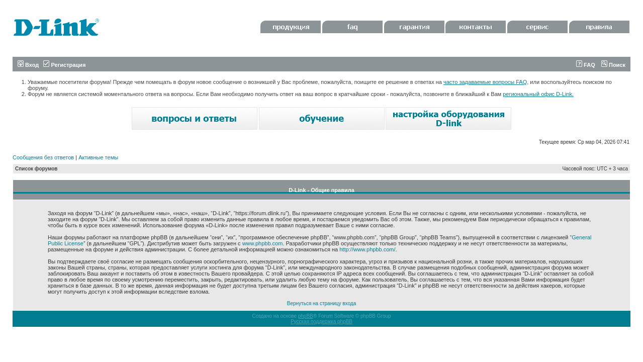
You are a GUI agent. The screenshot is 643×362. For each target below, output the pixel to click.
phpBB (305, 316)
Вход (28, 65)
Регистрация (64, 65)
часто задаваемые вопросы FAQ (485, 82)
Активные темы (98, 157)
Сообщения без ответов (43, 157)
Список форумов (36, 168)
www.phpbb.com (262, 243)
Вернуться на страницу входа (321, 303)
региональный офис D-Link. (538, 94)
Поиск (613, 65)
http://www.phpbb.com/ (367, 249)
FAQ (585, 65)
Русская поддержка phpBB (321, 321)
